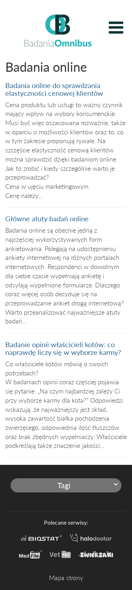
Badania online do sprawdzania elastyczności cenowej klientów (54, 89)
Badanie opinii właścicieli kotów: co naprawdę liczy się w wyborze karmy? (63, 348)
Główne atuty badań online (47, 218)
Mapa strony (66, 578)
